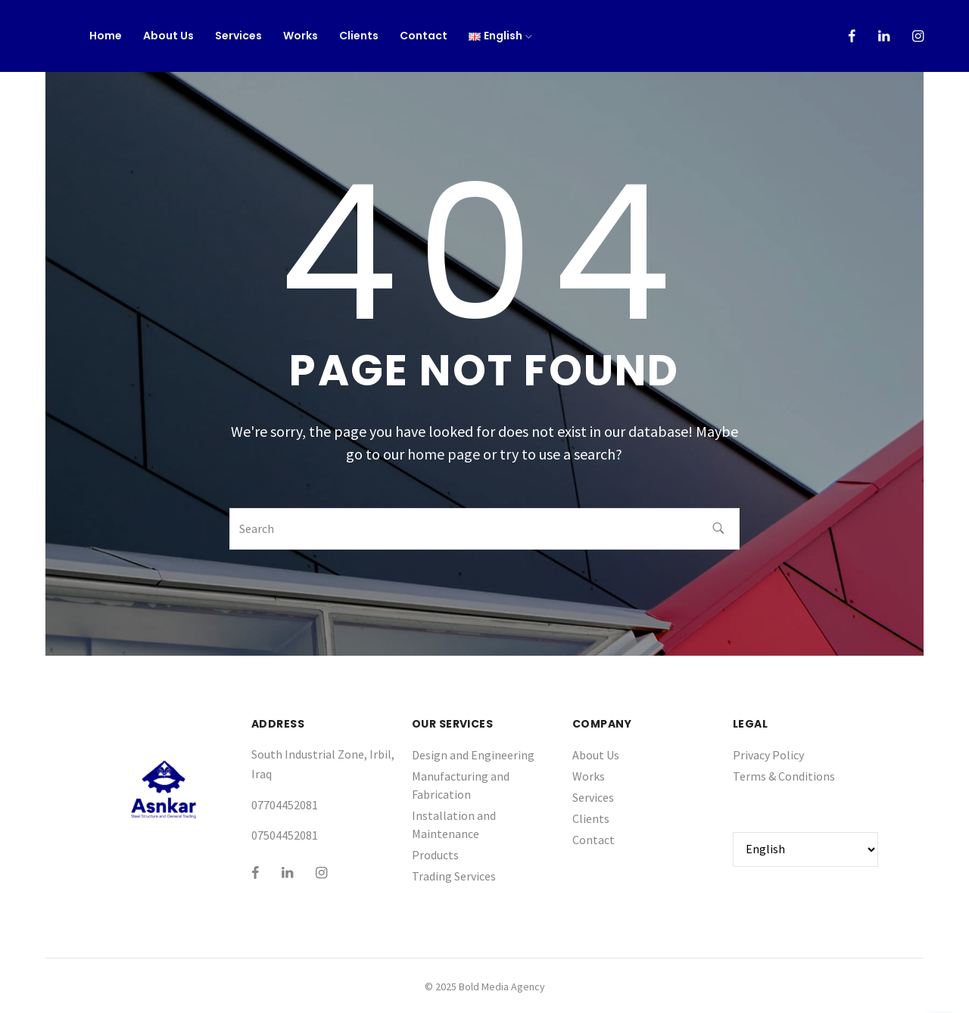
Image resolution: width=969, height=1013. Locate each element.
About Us (168, 35)
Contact (423, 35)
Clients (359, 35)
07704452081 (284, 804)
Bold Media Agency (502, 986)
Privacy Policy (768, 754)
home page (443, 453)
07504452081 (284, 835)
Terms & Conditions (784, 776)
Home (105, 35)
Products (435, 854)
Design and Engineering (473, 754)
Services (238, 35)
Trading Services (454, 876)
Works (300, 35)
